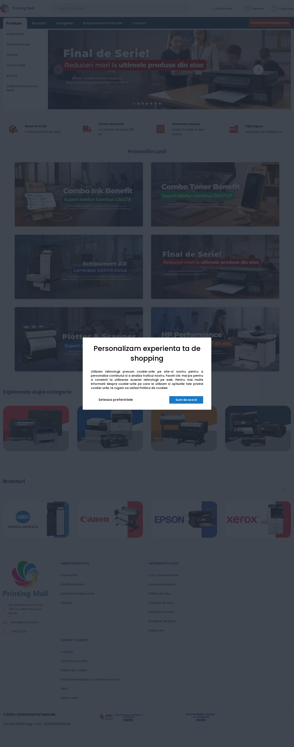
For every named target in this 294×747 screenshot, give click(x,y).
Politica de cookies (154, 388)
